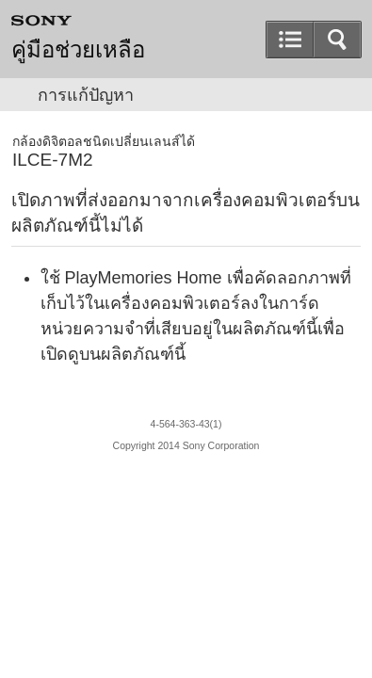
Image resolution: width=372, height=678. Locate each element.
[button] (337, 39)
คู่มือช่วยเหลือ (78, 50)
